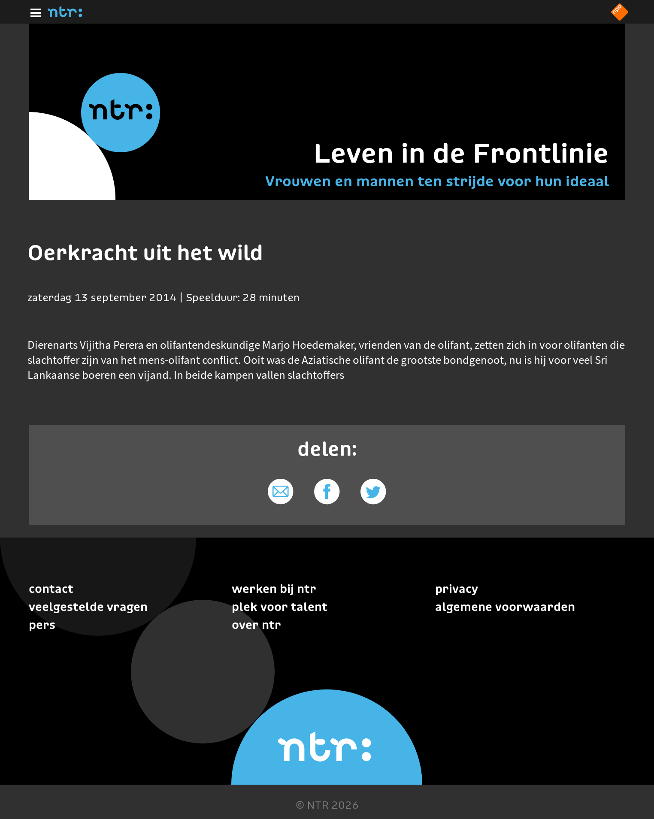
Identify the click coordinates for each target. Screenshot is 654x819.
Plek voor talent (279, 606)
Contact (51, 588)
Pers (42, 624)
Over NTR (256, 624)
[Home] (65, 14)
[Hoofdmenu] (34, 11)
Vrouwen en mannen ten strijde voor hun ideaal (437, 180)
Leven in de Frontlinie (461, 153)
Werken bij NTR (274, 588)
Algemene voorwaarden (505, 606)
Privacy (456, 588)
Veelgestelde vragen (88, 606)
